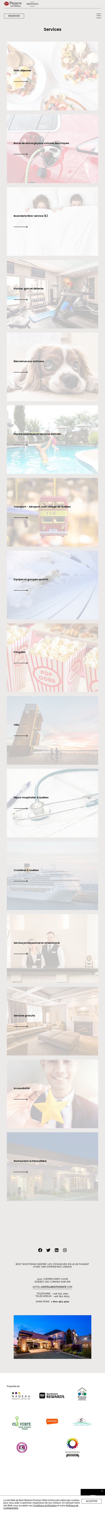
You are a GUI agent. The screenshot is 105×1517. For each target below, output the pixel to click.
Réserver (14, 16)
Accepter (91, 1501)
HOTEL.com (52, 1287)
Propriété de (13, 1386)
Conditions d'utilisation (45, 1505)
